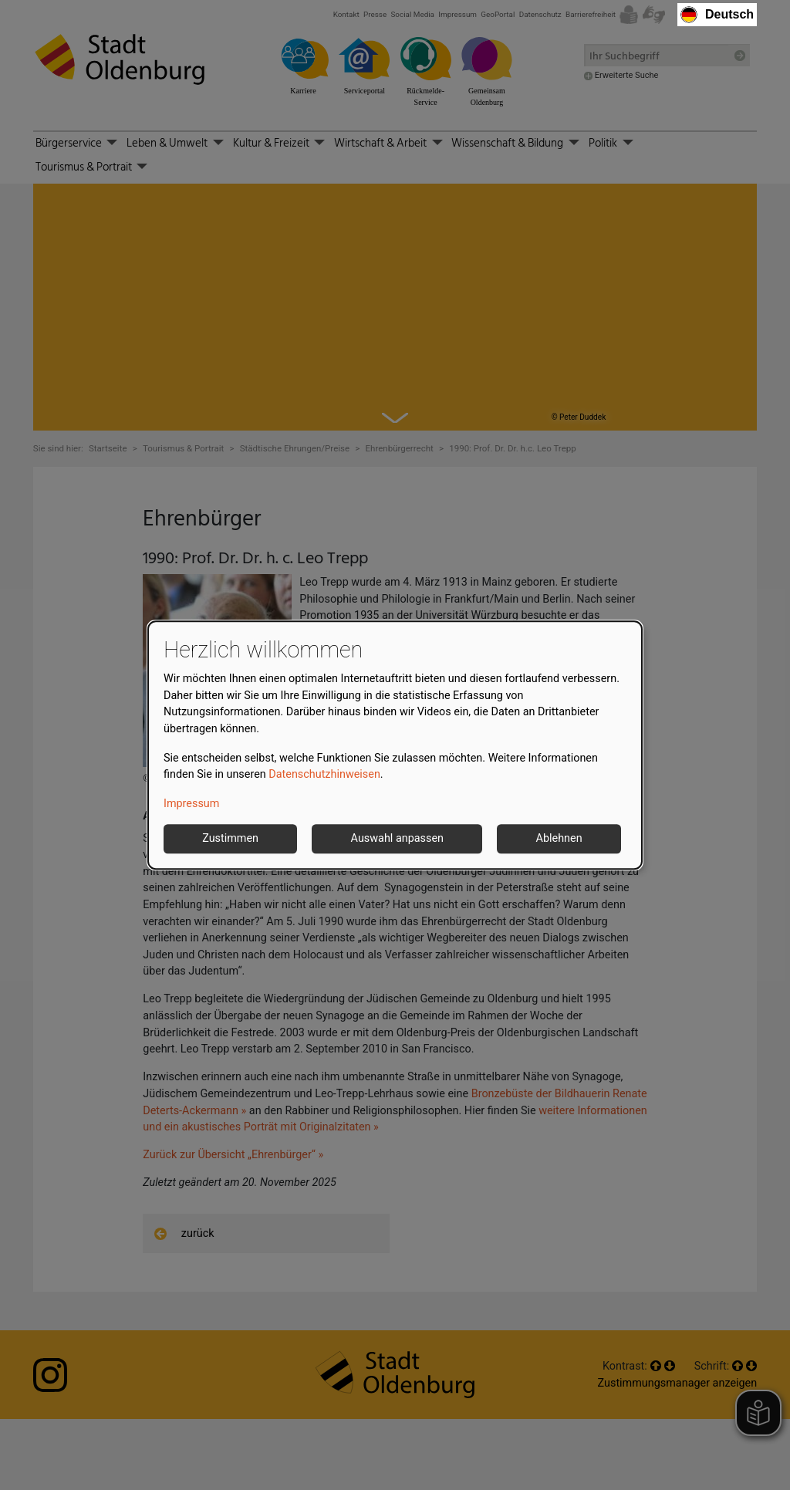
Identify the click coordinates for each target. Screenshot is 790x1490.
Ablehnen (559, 839)
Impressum (191, 803)
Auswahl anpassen (397, 839)
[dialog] (395, 745)
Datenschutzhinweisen (324, 774)
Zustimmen (230, 839)
